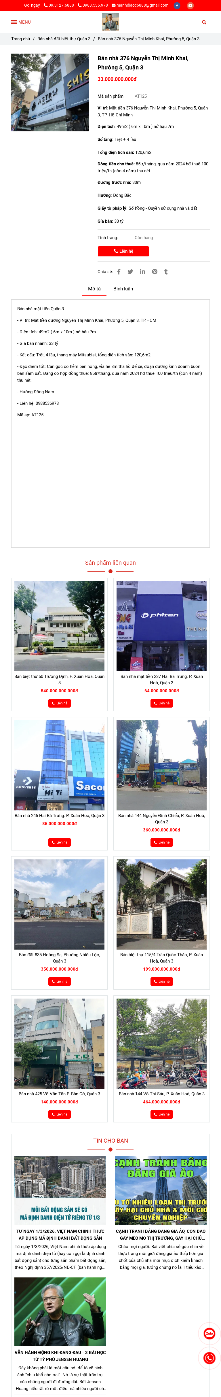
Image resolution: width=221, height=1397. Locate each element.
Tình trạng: (108, 237)
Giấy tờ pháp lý (112, 208)
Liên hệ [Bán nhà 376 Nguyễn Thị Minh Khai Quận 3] (123, 251)
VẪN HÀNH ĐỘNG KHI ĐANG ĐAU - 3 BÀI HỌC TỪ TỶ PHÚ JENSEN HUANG (60, 1356)
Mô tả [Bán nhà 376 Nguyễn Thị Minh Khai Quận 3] (94, 289)
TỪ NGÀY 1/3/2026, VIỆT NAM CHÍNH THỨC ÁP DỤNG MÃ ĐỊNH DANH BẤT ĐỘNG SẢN (60, 1235)
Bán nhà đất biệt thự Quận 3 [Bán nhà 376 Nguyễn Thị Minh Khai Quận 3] (63, 38)
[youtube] (190, 5)
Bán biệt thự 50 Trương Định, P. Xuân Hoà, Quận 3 (59, 679)
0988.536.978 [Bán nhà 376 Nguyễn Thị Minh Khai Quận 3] (93, 5)
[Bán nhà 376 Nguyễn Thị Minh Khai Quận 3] (50, 92)
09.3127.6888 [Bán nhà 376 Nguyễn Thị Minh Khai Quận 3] (59, 5)
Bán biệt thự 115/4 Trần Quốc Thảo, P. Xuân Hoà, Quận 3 (161, 958)
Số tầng (105, 139)
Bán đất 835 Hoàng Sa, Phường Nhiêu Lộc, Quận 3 (59, 958)
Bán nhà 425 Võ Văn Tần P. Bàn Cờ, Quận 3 (59, 1094)
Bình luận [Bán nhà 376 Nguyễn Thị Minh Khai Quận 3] (123, 289)
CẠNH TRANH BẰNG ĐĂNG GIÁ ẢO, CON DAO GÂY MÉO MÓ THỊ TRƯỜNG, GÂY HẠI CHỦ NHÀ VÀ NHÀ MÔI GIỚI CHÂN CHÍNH (160, 1235)
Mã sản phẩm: (112, 96)
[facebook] (177, 5)
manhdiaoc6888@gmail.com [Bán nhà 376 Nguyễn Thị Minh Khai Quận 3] (140, 5)
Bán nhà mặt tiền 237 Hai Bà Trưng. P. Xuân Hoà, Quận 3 (162, 679)
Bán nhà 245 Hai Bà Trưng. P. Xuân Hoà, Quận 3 (59, 815)
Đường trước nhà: (115, 182)
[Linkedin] (142, 272)
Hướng (104, 195)
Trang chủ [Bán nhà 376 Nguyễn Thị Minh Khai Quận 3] (20, 38)
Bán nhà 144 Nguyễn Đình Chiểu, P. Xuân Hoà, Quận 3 (161, 819)
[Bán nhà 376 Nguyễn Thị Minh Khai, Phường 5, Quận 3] (110, 22)
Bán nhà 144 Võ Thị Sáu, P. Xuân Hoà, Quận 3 (162, 1094)
